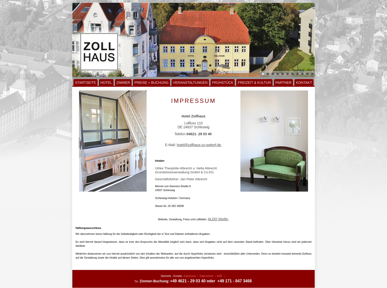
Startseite (85, 83)
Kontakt (304, 83)
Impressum (190, 276)
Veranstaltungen (190, 83)
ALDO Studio (218, 219)
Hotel (106, 83)
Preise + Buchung (152, 83)
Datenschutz (206, 276)
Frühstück (222, 83)
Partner (283, 83)
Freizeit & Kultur (254, 83)
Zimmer (123, 83)
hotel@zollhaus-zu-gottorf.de (199, 145)
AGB (219, 276)
